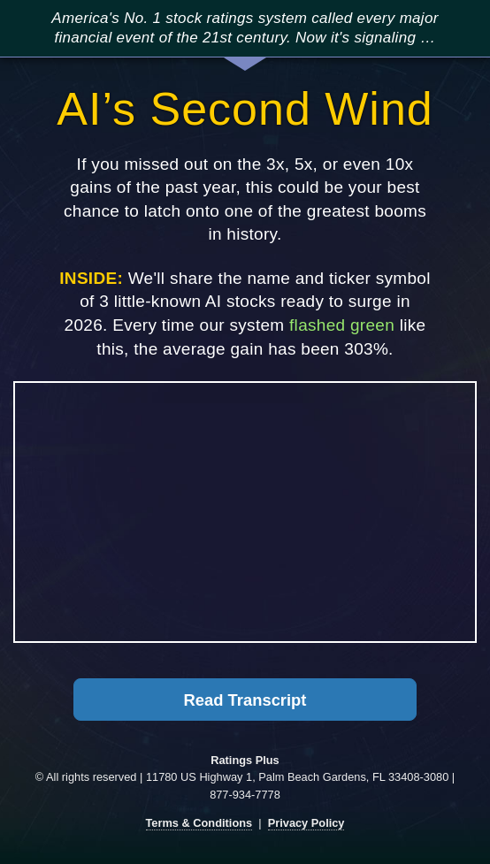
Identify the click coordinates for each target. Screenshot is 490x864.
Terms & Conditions (199, 823)
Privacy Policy (306, 823)
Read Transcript (244, 700)
